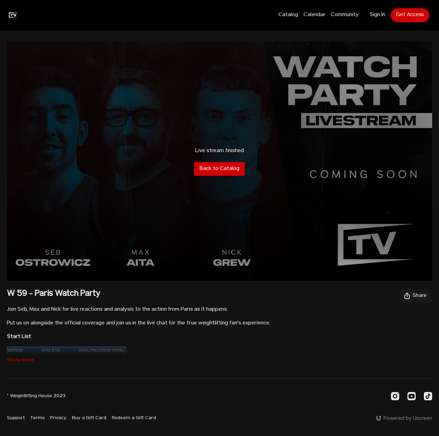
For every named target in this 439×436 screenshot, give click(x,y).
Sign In (377, 15)
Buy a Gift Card (89, 418)
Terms (37, 418)
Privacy (58, 418)
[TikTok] (428, 396)
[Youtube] (411, 396)
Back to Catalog (219, 168)
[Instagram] (395, 396)
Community (345, 15)
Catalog (288, 15)
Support (16, 418)
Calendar (314, 15)
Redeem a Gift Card (134, 418)
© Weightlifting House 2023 (36, 396)
